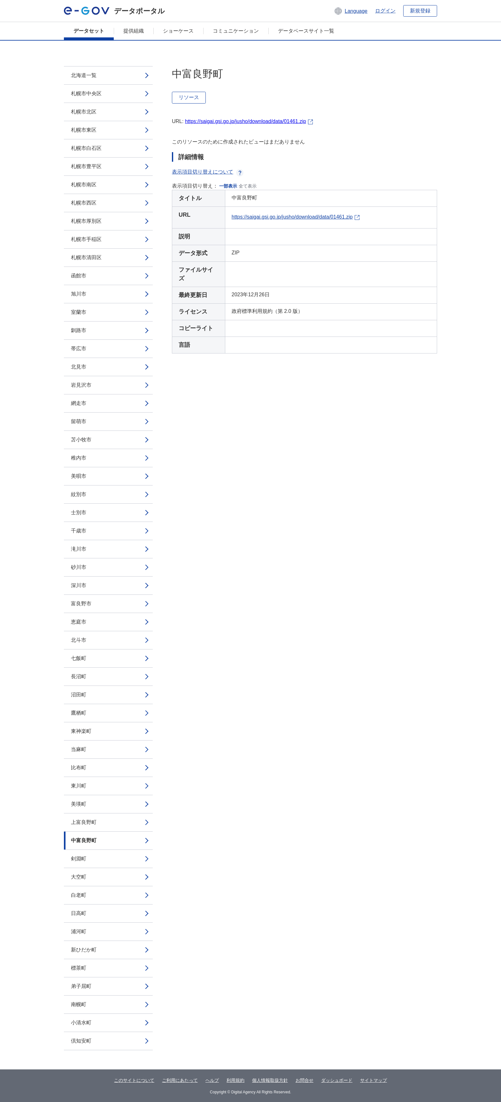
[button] (350, 11)
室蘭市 (78, 312)
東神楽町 (81, 731)
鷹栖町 (78, 713)
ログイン (385, 10)
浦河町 (78, 931)
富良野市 (81, 603)
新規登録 (420, 10)
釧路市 (78, 330)
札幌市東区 (83, 130)
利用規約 (235, 1080)
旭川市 (78, 294)
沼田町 (78, 694)
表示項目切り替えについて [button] (207, 172)
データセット (88, 31)
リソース (189, 97)
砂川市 (78, 567)
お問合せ (304, 1080)
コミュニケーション (236, 31)
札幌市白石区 (86, 148)
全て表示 (248, 186)
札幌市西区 (83, 203)
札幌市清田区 (86, 257)
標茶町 (78, 968)
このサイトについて (134, 1080)
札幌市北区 (83, 111)
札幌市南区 (83, 184)
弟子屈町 (81, 986)
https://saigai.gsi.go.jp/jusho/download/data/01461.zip (245, 121)
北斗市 (78, 640)
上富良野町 (83, 822)
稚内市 (78, 458)
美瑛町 (78, 804)
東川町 (78, 785)
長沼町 (78, 676)
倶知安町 (81, 1041)
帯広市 (78, 348)
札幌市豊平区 (86, 166)
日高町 (78, 913)
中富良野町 (83, 840)
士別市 (78, 512)
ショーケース (178, 31)
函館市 (78, 275)
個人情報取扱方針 (270, 1080)
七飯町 (78, 658)
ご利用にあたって (180, 1080)
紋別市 (78, 494)
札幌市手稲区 (86, 239)
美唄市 (78, 476)
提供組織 (133, 31)
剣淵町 (78, 858)
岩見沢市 (81, 385)
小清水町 (81, 1022)
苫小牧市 (81, 439)
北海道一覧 (83, 75)
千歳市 (78, 530)
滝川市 (78, 549)
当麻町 (78, 749)
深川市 (78, 585)
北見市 (78, 366)
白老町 (78, 895)
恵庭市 (78, 622)
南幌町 (78, 1004)
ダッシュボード (336, 1080)
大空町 (78, 877)
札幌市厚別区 (86, 221)
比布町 (78, 767)
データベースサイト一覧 (306, 31)
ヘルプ (212, 1080)
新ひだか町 (83, 949)
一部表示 (228, 186)
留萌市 (78, 421)
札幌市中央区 (86, 93)
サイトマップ (373, 1080)
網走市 (78, 403)
